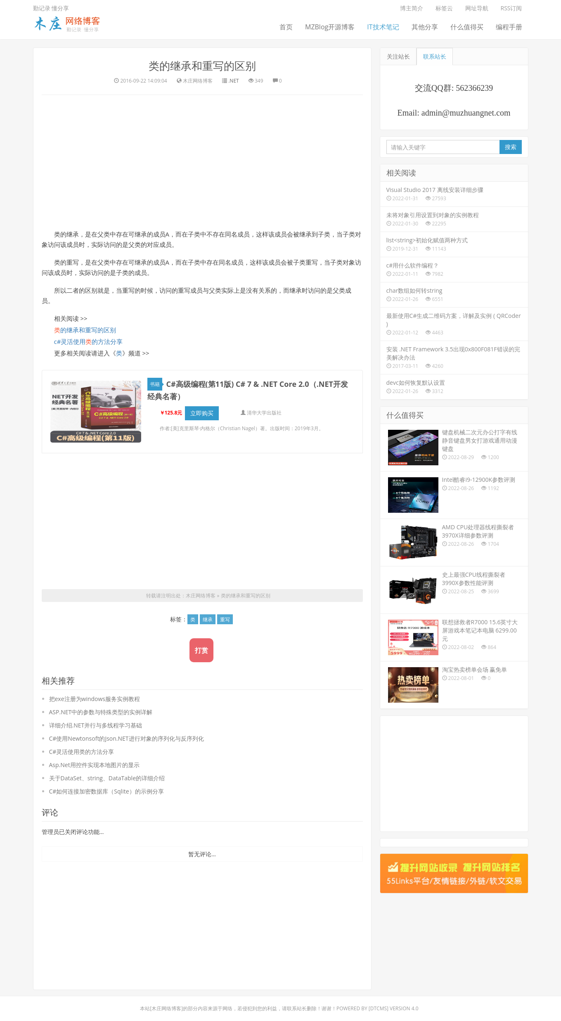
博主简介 (411, 8)
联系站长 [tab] (434, 56)
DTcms (378, 1003)
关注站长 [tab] (398, 56)
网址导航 (476, 8)
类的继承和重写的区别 (202, 65)
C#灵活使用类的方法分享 (81, 747)
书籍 (156, 384)
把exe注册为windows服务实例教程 (94, 694)
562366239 (474, 87)
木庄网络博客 (200, 591)
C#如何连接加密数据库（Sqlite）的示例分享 (106, 787)
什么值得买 (466, 26)
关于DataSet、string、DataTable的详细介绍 (107, 773)
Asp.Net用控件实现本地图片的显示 (94, 760)
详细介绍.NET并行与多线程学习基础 (95, 721)
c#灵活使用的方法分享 (88, 341)
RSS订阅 (511, 8)
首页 (286, 26)
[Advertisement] (202, 161)
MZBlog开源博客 (330, 26)
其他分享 (425, 26)
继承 (208, 614)
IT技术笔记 (383, 26)
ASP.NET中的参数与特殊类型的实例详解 (101, 707)
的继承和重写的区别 (85, 330)
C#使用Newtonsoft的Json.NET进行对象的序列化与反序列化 (126, 734)
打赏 (201, 645)
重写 (225, 614)
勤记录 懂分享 (51, 8)
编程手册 (509, 26)
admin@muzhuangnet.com (466, 112)
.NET (233, 80)
